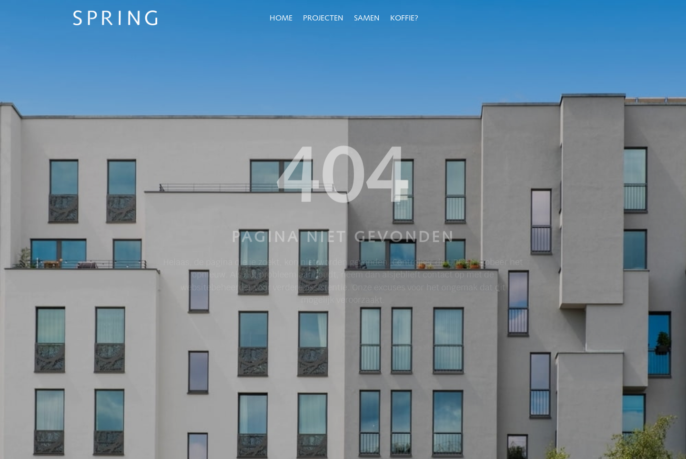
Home (281, 18)
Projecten (323, 18)
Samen (367, 18)
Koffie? (404, 18)
